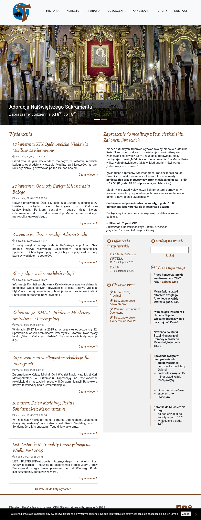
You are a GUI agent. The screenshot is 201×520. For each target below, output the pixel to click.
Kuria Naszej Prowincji (120, 294)
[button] (15, 75)
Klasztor (74, 11)
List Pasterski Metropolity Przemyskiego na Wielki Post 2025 (51, 447)
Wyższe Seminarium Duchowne (125, 311)
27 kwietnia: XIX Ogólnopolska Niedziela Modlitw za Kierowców (50, 147)
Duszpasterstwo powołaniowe (122, 302)
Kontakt (180, 11)
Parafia (94, 11)
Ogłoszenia (116, 11)
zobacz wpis (170, 281)
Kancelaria (141, 11)
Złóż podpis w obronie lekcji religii (43, 273)
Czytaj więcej (88, 174)
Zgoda (185, 513)
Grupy (162, 11)
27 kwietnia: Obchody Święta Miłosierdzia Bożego (51, 188)
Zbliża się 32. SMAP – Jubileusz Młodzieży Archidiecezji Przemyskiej (51, 315)
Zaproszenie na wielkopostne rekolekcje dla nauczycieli (51, 360)
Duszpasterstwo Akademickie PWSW (123, 319)
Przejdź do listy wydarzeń (53, 489)
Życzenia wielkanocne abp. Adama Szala (49, 234)
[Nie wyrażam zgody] (196, 514)
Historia (52, 11)
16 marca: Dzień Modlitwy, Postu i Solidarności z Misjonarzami (43, 405)
